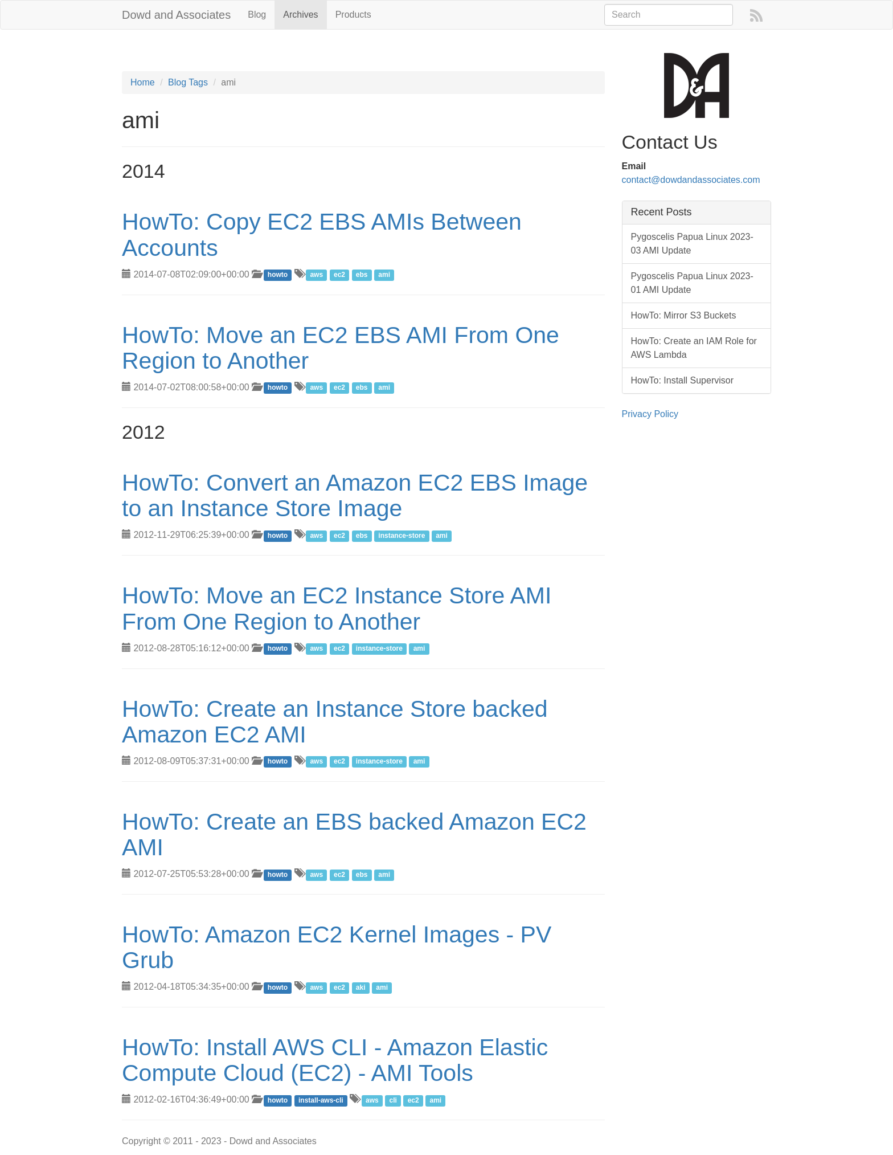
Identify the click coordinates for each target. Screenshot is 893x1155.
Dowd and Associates (176, 15)
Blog (257, 14)
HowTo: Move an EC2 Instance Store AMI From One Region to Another (336, 608)
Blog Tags (188, 82)
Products (353, 14)
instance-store (401, 536)
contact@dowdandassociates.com (691, 180)
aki (361, 987)
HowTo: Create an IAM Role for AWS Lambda (694, 348)
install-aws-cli (320, 1100)
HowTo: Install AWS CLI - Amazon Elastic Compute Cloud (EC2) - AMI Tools (335, 1060)
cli (392, 1100)
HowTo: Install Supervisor (682, 380)
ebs (362, 275)
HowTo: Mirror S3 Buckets (683, 315)
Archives (300, 14)
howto (278, 275)
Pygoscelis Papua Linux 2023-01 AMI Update (692, 283)
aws (316, 275)
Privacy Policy (650, 414)
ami (384, 275)
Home (142, 82)
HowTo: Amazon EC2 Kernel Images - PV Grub (336, 947)
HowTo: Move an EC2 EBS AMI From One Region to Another (340, 348)
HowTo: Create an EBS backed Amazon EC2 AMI (354, 834)
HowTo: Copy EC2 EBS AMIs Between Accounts (322, 234)
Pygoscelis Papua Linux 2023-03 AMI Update (692, 243)
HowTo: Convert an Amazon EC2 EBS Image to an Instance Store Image (355, 495)
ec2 (339, 275)
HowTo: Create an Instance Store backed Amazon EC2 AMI (335, 722)
